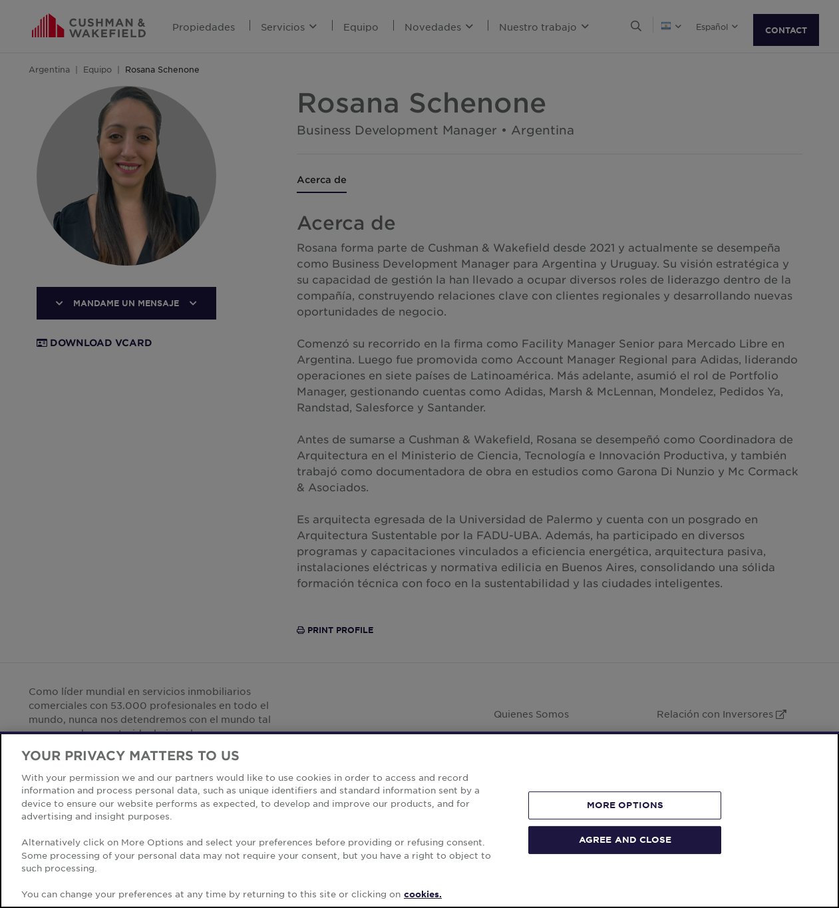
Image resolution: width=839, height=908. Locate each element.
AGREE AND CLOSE (625, 839)
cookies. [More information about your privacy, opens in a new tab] (423, 894)
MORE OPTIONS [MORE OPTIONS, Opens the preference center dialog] (625, 804)
